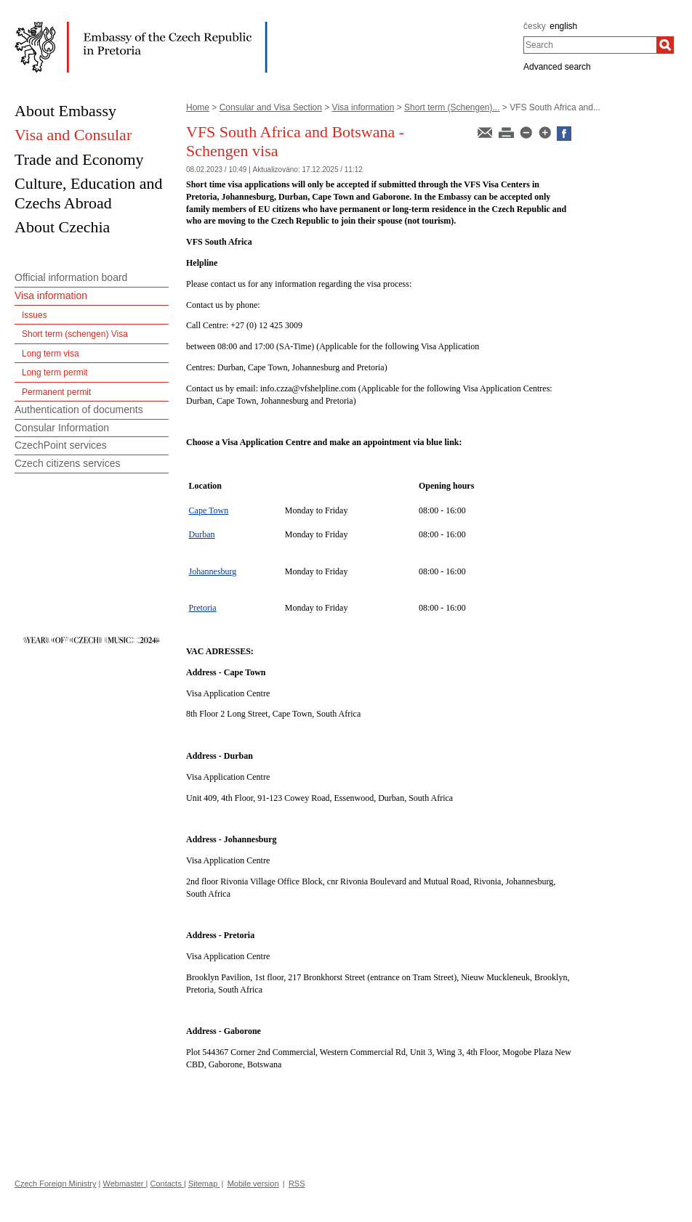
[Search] (665, 45)
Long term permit (55, 372)
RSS (297, 1183)
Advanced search (557, 66)
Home (197, 107)
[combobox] (589, 45)
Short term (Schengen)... (451, 107)
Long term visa (50, 354)
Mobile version (253, 1183)
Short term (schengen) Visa (75, 334)
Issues (34, 315)
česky (534, 26)
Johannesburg (213, 571)
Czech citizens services (68, 463)
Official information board (71, 277)
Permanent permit (56, 392)
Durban (202, 534)
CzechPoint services (61, 445)
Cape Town (209, 510)
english (563, 26)
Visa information (363, 107)
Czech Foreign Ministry (55, 1183)
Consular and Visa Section (271, 107)
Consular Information (62, 427)
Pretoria (203, 608)
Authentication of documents (79, 409)
